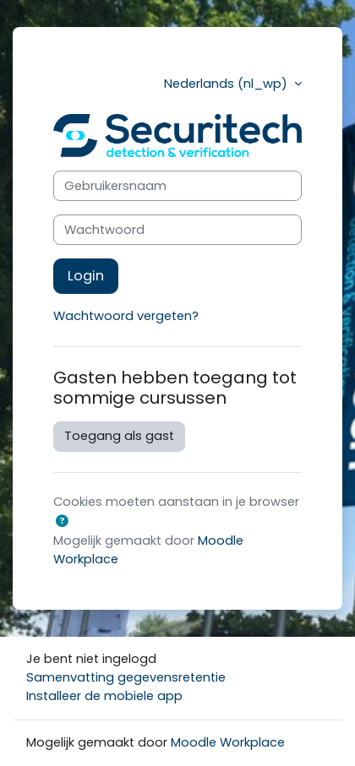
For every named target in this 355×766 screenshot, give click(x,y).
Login (86, 275)
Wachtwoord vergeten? (126, 315)
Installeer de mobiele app (104, 695)
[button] (61, 522)
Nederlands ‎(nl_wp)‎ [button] (227, 83)
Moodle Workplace (228, 742)
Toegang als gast (119, 435)
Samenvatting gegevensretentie (126, 677)
